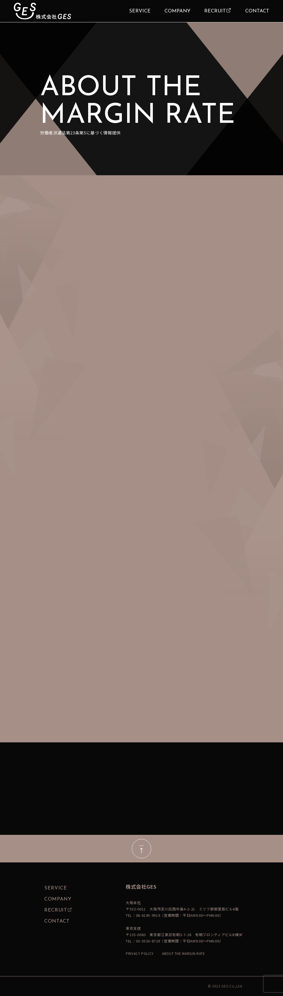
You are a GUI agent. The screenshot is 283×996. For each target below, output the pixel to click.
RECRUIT (215, 11)
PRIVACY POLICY (140, 953)
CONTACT (257, 11)
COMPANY (177, 11)
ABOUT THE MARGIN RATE (183, 953)
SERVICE (140, 11)
